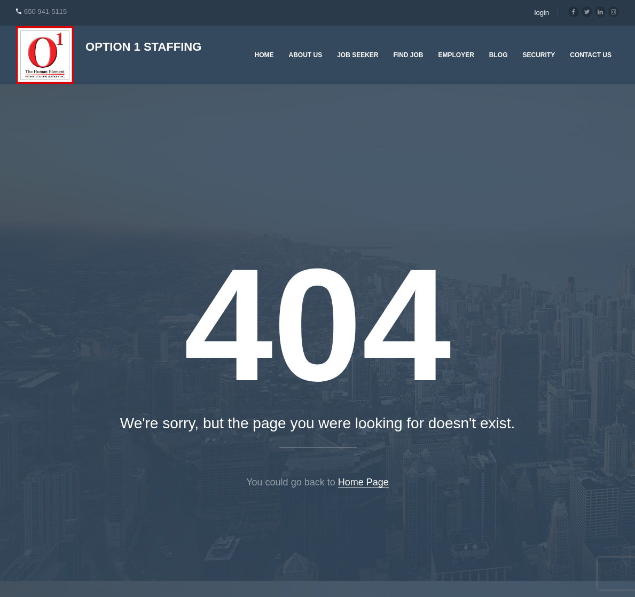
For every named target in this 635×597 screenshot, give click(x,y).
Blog (498, 55)
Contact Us (591, 55)
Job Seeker (357, 55)
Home (263, 55)
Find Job (409, 55)
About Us (305, 55)
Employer (456, 55)
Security (539, 55)
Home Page (363, 482)
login (542, 13)
